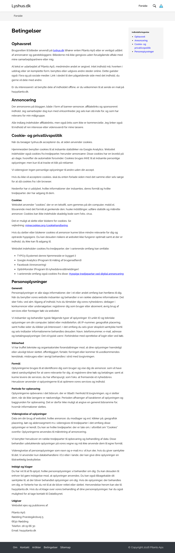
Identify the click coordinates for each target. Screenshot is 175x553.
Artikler (36, 547)
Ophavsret (140, 36)
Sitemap (65, 547)
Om (15, 547)
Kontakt (24, 547)
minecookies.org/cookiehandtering (46, 225)
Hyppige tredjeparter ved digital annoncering (96, 273)
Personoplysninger (144, 51)
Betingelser (51, 547)
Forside (143, 5)
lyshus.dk (58, 50)
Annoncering (141, 40)
